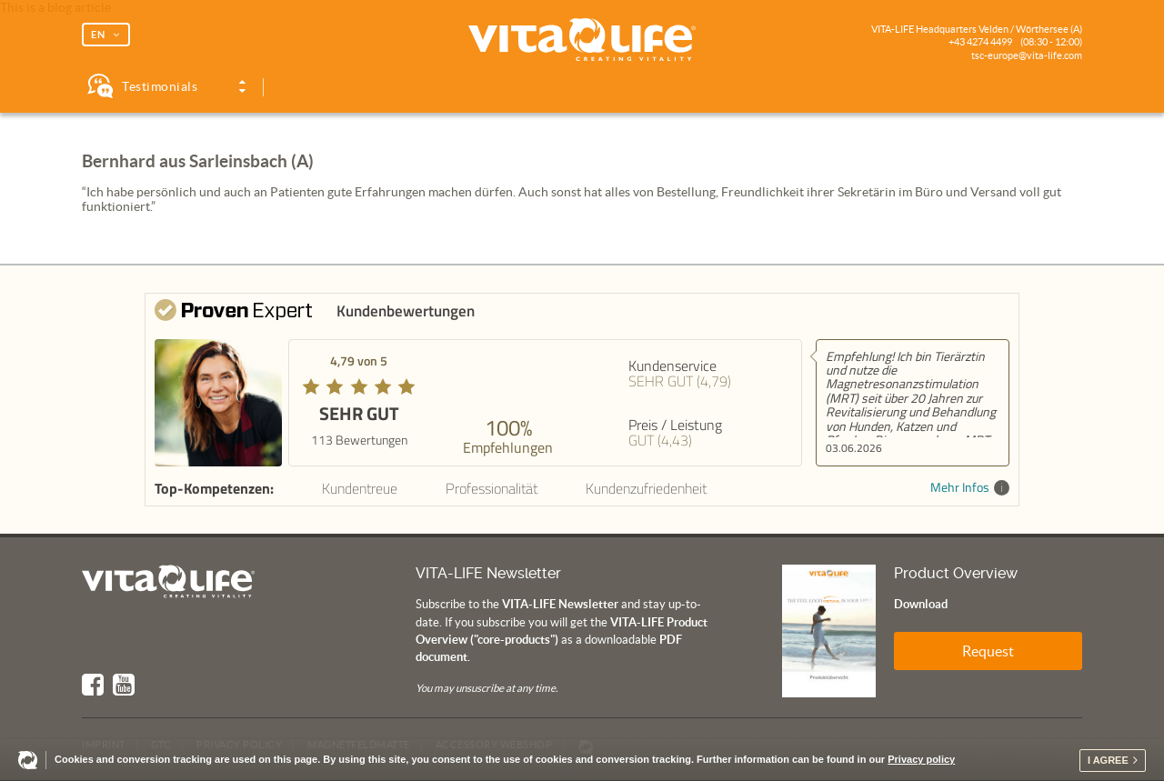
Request (988, 651)
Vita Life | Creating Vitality (582, 40)
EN (98, 34)
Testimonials (159, 86)
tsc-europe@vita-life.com (1026, 55)
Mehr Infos (969, 488)
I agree (1108, 760)
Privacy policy (921, 759)
